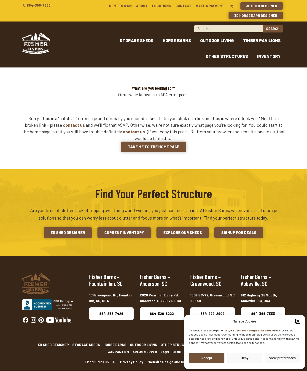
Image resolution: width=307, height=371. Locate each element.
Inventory (269, 56)
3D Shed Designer (261, 6)
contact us (74, 125)
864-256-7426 (111, 314)
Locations (161, 6)
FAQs (165, 352)
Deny (244, 358)
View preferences (282, 358)
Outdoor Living (217, 40)
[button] (298, 321)
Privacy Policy (131, 362)
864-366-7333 (36, 5)
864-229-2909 (212, 314)
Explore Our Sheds (183, 232)
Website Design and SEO (168, 362)
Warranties (118, 352)
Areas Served (144, 352)
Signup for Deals (241, 232)
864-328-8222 (162, 314)
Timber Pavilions (262, 40)
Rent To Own (120, 6)
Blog (176, 352)
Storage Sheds (137, 40)
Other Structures (227, 56)
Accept (206, 358)
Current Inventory (123, 232)
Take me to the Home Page (153, 147)
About (142, 6)
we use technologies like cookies (253, 330)
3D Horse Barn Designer (255, 15)
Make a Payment (210, 6)
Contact (183, 6)
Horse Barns (177, 40)
